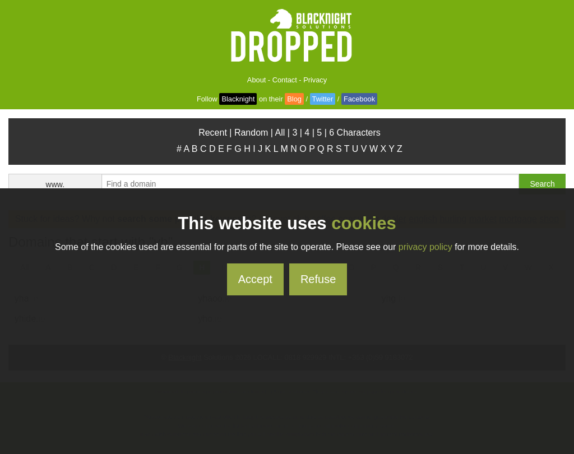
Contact (284, 80)
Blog (294, 99)
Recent (212, 132)
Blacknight (237, 99)
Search (542, 183)
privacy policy (425, 247)
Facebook (359, 99)
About (256, 80)
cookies (363, 223)
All (280, 132)
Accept (255, 279)
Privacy (315, 80)
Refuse (318, 279)
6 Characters (355, 132)
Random (251, 132)
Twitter (323, 99)
